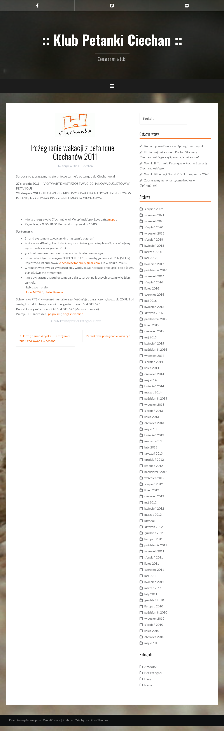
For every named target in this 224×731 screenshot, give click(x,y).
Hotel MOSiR (34, 292)
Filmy (153, 684)
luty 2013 (156, 452)
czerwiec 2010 (160, 642)
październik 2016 (161, 275)
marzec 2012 (159, 519)
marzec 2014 (159, 397)
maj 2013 (156, 434)
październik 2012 (161, 477)
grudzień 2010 (160, 605)
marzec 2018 (159, 257)
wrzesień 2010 (160, 623)
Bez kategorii (83, 321)
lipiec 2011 (157, 568)
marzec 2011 (159, 593)
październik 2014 (161, 354)
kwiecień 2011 (160, 587)
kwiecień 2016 (160, 312)
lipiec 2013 (157, 422)
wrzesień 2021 (160, 220)
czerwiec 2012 (160, 501)
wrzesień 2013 (160, 409)
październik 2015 (161, 324)
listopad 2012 (159, 470)
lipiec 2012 (157, 495)
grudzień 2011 (160, 538)
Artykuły (156, 672)
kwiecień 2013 (160, 440)
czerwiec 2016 (160, 299)
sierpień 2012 (159, 489)
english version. (73, 314)
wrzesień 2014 (160, 360)
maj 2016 (156, 305)
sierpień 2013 (159, 415)
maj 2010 (156, 648)
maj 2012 (156, 507)
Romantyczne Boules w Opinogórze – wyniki (180, 146)
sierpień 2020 (159, 232)
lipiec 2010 (157, 636)
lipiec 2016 (157, 293)
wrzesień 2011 (160, 556)
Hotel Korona (54, 292)
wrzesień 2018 (160, 238)
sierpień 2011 (159, 562)
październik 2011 (161, 550)
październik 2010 (161, 617)
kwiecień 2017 (160, 269)
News (97, 321)
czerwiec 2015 (160, 336)
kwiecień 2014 (160, 391)
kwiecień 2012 (160, 513)
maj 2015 (156, 342)
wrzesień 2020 (160, 226)
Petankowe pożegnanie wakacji (107, 336)
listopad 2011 (159, 544)
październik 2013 (161, 403)
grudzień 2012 (160, 464)
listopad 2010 (159, 611)
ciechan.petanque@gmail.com (79, 263)
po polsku (54, 314)
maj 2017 (156, 263)
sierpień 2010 (159, 629)
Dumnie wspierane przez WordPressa (34, 725)
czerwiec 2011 (160, 574)
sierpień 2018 (159, 244)
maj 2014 (156, 385)
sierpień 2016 (159, 287)
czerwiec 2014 (160, 379)
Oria (77, 725)
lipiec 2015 (157, 330)
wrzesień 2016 (160, 281)
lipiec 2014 (157, 373)
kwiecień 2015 (160, 348)
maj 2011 (156, 581)
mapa (112, 219)
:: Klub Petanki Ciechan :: (112, 39)
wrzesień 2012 (160, 483)
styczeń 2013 (159, 458)
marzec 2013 (159, 446)
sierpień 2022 (159, 214)
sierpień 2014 (159, 367)
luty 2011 (156, 599)
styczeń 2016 (159, 318)
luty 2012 (156, 526)
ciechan (88, 166)
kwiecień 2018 (160, 250)
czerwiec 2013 (160, 428)
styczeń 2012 (159, 532)
